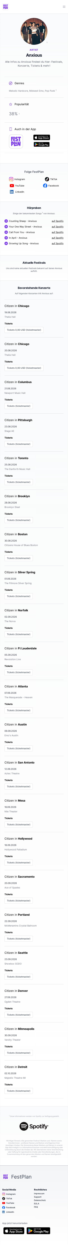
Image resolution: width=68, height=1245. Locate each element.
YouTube (8, 1203)
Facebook (8, 1207)
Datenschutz (40, 1200)
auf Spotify (58, 221)
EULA (36, 1203)
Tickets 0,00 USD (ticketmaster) (24, 329)
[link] (34, 318)
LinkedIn (8, 1212)
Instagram (9, 1194)
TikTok (7, 1198)
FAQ (36, 1207)
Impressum (39, 1193)
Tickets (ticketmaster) (18, 406)
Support (37, 1197)
